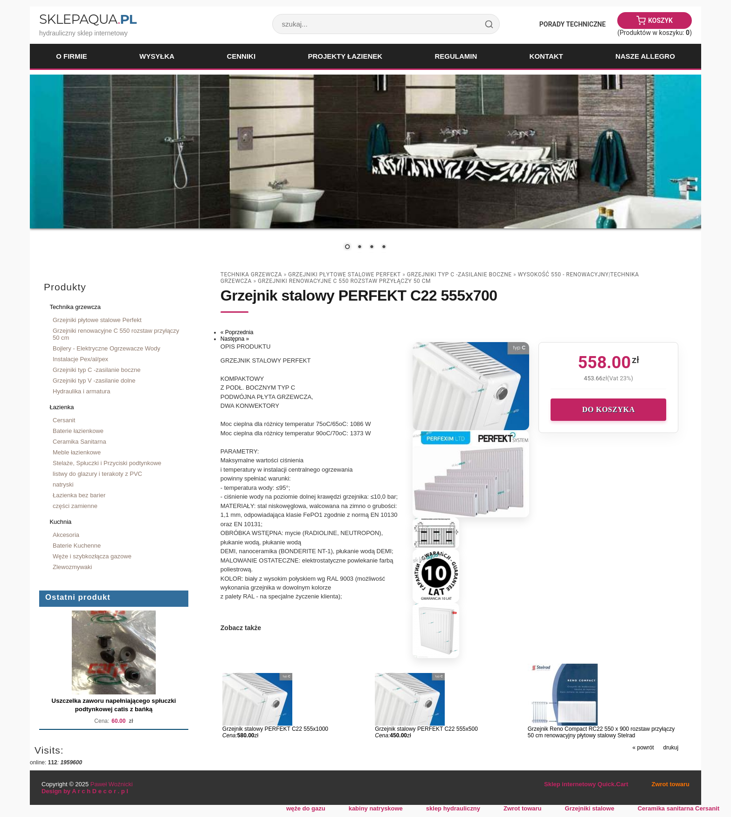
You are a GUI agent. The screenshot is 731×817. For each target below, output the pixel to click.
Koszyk (660, 20)
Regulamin (455, 56)
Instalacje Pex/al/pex (80, 359)
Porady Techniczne (572, 24)
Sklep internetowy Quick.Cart (586, 784)
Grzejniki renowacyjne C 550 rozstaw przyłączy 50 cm (116, 334)
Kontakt (546, 56)
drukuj (671, 747)
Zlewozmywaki (72, 566)
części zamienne (75, 505)
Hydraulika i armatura (81, 391)
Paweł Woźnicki (111, 784)
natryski (63, 484)
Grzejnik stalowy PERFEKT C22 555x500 (426, 729)
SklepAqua (87, 19)
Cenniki (241, 56)
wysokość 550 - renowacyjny (563, 274)
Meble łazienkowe (77, 452)
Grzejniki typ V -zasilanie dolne (94, 380)
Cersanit (64, 420)
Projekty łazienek (345, 56)
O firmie (71, 56)
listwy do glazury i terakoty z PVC (97, 473)
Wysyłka (156, 56)
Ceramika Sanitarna (79, 441)
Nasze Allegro (645, 56)
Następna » (235, 339)
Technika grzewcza (75, 306)
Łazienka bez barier (79, 495)
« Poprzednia (237, 332)
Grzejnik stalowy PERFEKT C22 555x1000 (275, 729)
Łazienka (61, 407)
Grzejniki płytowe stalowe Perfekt (97, 319)
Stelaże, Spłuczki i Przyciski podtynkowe (107, 463)
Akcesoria (66, 534)
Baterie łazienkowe (78, 430)
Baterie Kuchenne (77, 545)
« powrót (643, 747)
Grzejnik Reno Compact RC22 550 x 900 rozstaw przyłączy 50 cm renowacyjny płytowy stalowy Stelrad (601, 732)
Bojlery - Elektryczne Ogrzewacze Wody (106, 348)
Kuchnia (60, 521)
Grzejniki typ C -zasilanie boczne (96, 369)
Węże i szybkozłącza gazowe (92, 556)
